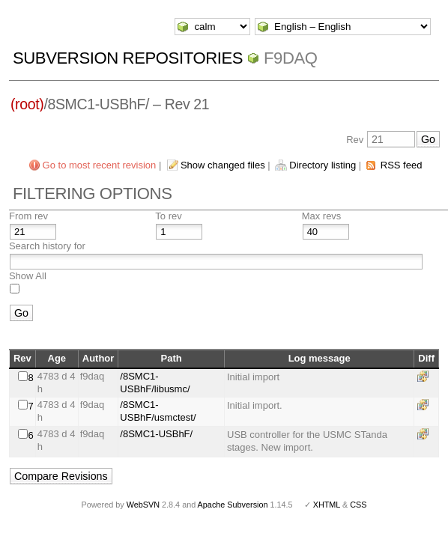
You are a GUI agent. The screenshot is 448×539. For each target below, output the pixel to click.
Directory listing (322, 165)
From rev (28, 216)
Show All (27, 275)
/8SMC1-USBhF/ (156, 433)
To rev (168, 216)
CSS (358, 504)
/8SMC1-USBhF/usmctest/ (158, 411)
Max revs (322, 216)
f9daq (291, 58)
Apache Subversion (233, 504)
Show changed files (223, 165)
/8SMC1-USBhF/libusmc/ (155, 383)
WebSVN (143, 504)
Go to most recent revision (100, 165)
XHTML (326, 504)
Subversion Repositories (128, 58)
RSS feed (402, 165)
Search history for (47, 246)
